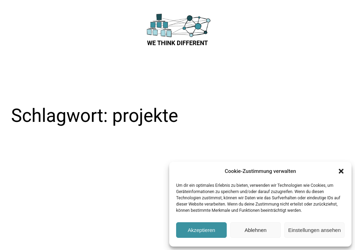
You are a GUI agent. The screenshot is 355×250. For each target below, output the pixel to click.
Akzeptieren (201, 230)
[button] (341, 171)
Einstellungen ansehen (314, 230)
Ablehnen (255, 230)
